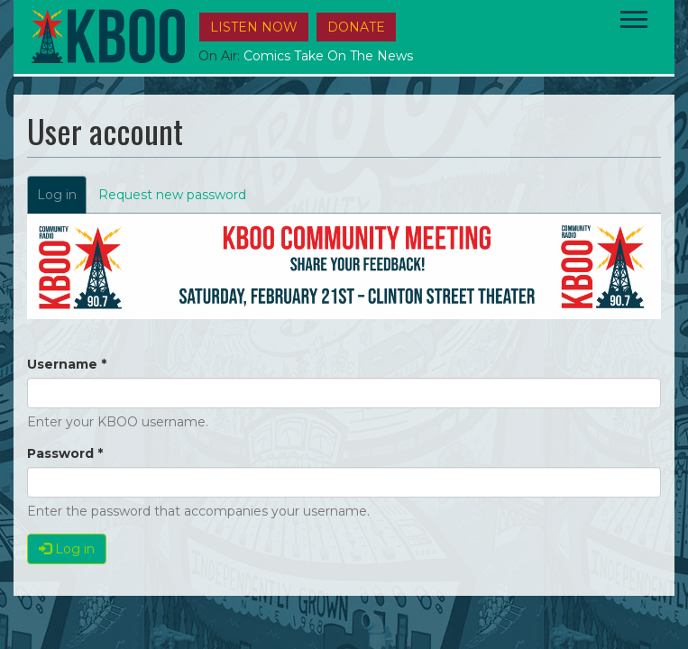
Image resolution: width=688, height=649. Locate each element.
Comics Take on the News (328, 56)
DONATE (356, 27)
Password (65, 453)
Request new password (172, 195)
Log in (62, 200)
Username (66, 364)
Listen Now (254, 27)
